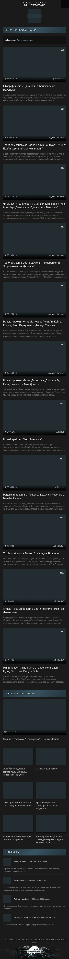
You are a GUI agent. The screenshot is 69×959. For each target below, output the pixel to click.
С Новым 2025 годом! (36, 880)
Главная (11, 40)
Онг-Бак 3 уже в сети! (38, 862)
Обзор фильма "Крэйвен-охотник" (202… (40, 917)
